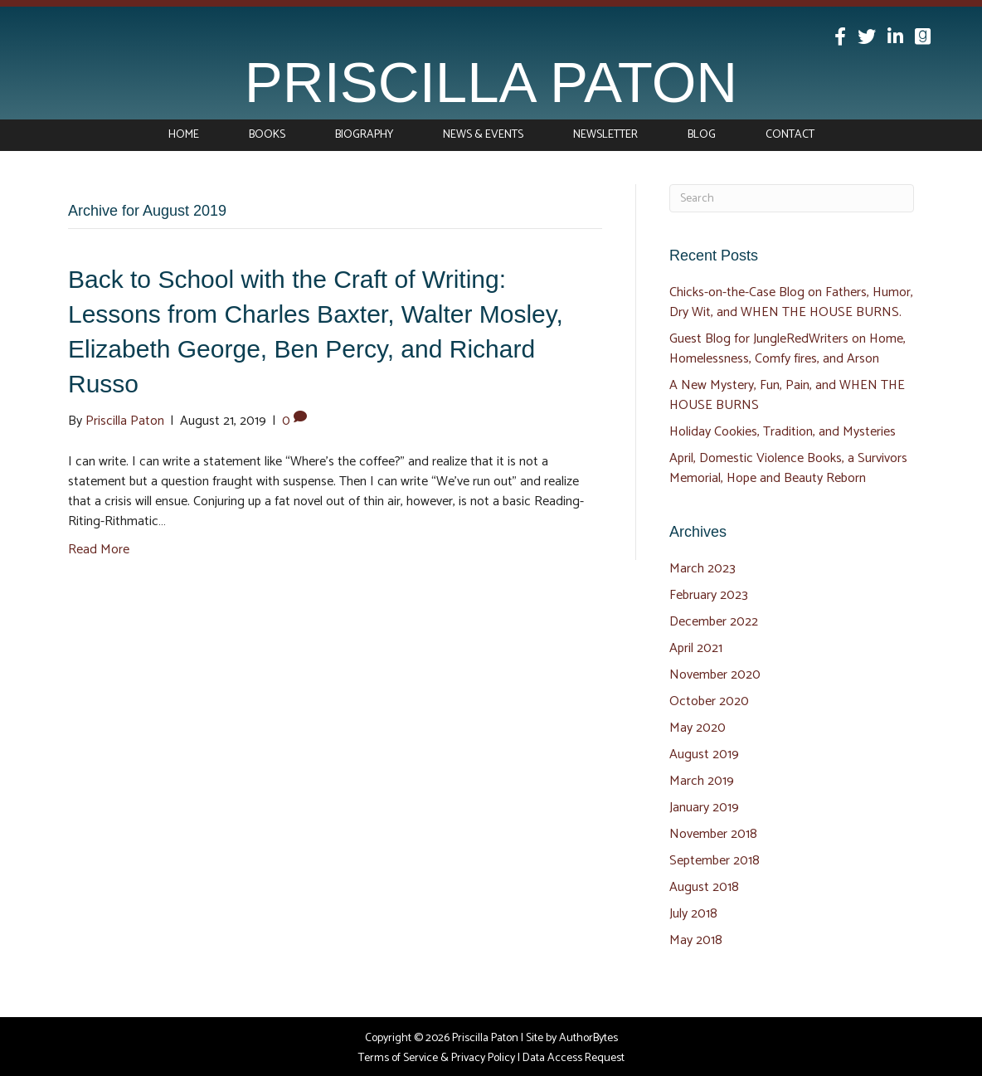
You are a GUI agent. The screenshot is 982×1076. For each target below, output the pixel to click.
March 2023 (702, 568)
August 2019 (704, 754)
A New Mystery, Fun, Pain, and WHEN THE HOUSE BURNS (787, 395)
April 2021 (695, 648)
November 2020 (715, 675)
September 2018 (714, 861)
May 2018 (695, 940)
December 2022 (713, 622)
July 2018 (693, 914)
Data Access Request (574, 1058)
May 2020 (697, 728)
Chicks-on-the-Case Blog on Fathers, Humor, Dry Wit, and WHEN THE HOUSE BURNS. (791, 302)
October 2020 (709, 701)
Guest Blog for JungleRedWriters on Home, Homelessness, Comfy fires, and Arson (787, 349)
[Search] (791, 198)
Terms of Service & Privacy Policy (436, 1058)
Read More (98, 549)
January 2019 (704, 807)
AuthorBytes (588, 1038)
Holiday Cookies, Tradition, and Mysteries (782, 432)
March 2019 (701, 781)
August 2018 (704, 887)
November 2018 (713, 834)
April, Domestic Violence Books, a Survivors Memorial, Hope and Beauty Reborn (788, 468)
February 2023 (708, 595)
